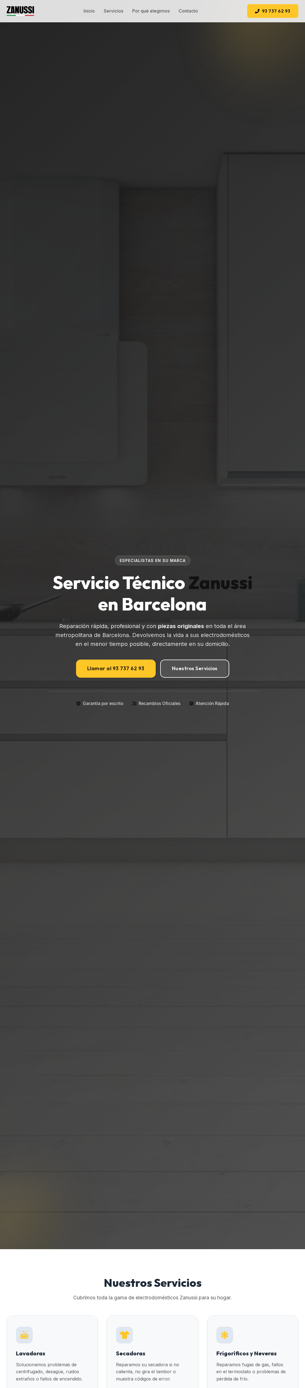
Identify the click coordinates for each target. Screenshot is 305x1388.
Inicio (89, 11)
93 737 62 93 (272, 11)
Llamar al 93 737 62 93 (116, 668)
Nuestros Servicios (194, 668)
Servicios (113, 11)
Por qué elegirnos (151, 11)
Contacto (188, 11)
